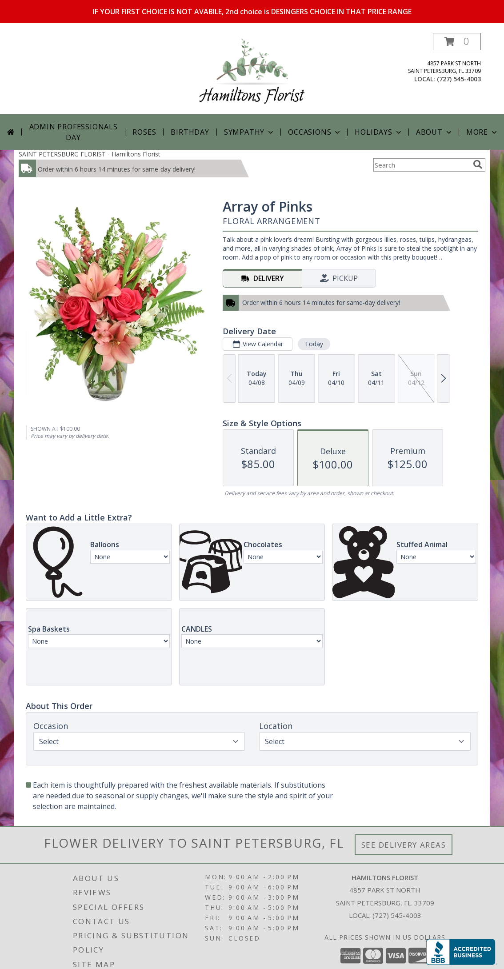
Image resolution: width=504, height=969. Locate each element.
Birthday (190, 132)
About (434, 132)
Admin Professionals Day (73, 132)
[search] (478, 164)
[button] (457, 41)
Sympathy (249, 132)
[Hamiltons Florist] (252, 73)
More (482, 132)
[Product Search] (421, 165)
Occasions (315, 132)
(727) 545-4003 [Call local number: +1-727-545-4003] (459, 79)
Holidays (379, 132)
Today (314, 344)
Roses (144, 132)
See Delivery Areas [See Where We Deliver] (403, 845)
